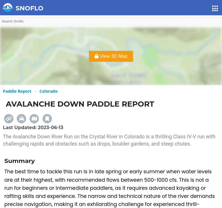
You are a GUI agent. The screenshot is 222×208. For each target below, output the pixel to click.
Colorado (49, 91)
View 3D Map (111, 56)
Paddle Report (17, 91)
